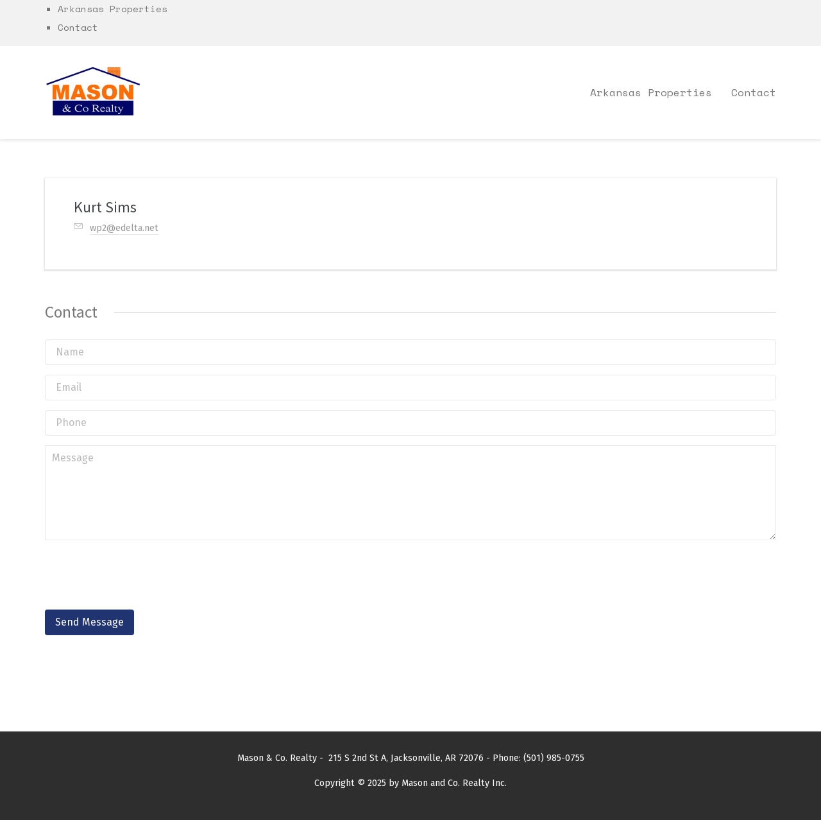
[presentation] (142, 575)
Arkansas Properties (112, 8)
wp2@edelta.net (124, 228)
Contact (78, 27)
